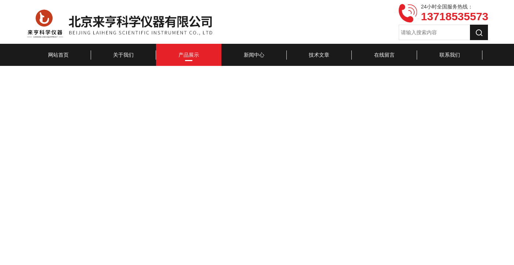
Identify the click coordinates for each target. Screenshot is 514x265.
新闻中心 (254, 55)
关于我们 (123, 55)
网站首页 (58, 55)
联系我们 (449, 55)
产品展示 (188, 55)
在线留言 (384, 55)
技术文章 (319, 55)
